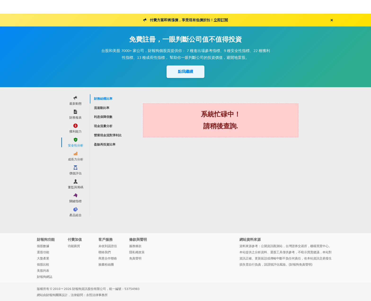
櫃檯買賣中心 (319, 246)
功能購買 (74, 246)
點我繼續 (185, 71)
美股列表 (43, 270)
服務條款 (135, 246)
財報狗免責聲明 (300, 264)
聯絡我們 (104, 252)
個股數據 (43, 246)
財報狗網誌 (44, 277)
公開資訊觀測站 (272, 246)
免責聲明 (135, 258)
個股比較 (43, 264)
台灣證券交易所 (296, 246)
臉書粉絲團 (106, 264)
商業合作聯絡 (107, 258)
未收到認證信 (107, 246)
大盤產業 (43, 258)
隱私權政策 (137, 252)
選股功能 (43, 252)
